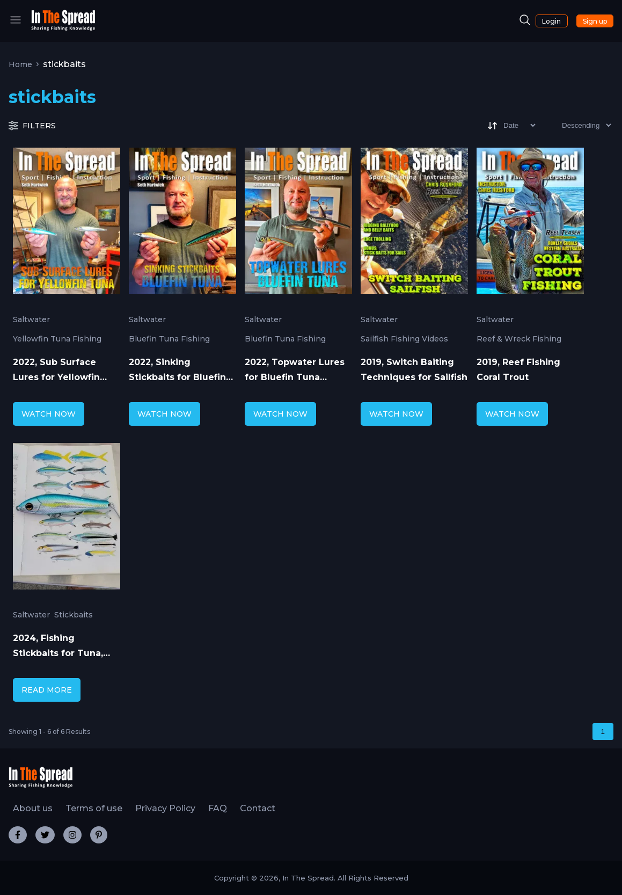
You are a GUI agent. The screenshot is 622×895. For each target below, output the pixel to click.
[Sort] (511, 125)
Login (551, 21)
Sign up (595, 21)
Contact (257, 808)
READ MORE (46, 690)
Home (20, 64)
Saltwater (31, 319)
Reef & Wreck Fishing (519, 339)
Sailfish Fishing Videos (404, 339)
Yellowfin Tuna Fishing (57, 339)
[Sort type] (577, 125)
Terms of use (93, 808)
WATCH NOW (48, 414)
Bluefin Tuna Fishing (169, 339)
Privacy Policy (165, 808)
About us (33, 808)
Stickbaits (73, 615)
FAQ (217, 808)
